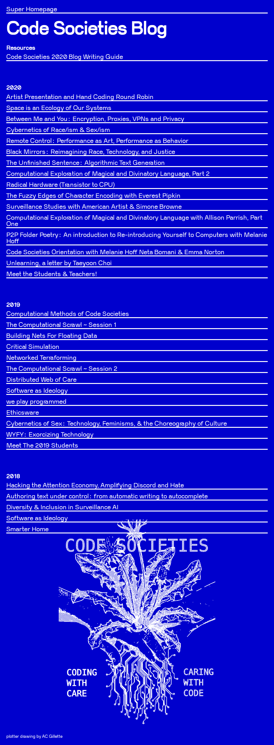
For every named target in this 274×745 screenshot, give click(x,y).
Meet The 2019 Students (42, 446)
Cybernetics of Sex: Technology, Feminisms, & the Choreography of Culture (116, 424)
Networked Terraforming (41, 358)
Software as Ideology (37, 391)
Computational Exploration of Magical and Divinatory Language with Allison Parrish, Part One (134, 221)
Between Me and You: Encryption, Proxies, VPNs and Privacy (95, 119)
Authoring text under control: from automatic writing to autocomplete (107, 496)
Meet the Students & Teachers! (51, 274)
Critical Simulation (32, 347)
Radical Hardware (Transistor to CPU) (60, 185)
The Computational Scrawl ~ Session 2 (61, 369)
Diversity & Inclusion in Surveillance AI (62, 507)
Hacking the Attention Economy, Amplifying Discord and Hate (95, 485)
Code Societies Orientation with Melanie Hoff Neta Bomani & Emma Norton (115, 252)
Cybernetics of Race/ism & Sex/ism (58, 130)
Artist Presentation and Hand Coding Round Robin (79, 97)
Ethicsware (22, 413)
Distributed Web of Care (41, 380)
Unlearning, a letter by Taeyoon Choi (59, 263)
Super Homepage (31, 9)
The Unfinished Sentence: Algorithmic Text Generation (85, 163)
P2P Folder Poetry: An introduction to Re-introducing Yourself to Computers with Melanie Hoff (136, 238)
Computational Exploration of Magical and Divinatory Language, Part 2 (108, 174)
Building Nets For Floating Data (51, 336)
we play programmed (36, 402)
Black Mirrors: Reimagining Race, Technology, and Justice (90, 152)
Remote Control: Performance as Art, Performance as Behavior (97, 141)
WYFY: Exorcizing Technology (50, 435)
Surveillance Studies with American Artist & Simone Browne (94, 207)
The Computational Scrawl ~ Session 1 (61, 325)
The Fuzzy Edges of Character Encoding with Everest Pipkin (93, 196)
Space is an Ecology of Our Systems (58, 108)
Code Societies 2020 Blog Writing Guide (64, 57)
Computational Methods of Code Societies (67, 314)
